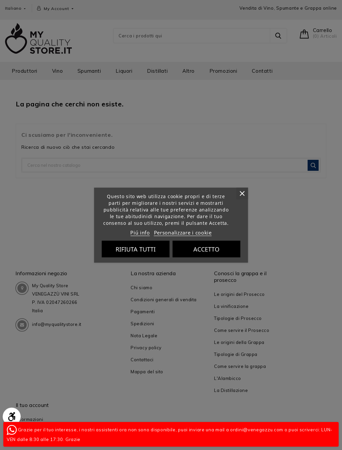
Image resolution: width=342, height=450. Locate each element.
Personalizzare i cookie (183, 232)
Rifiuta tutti (136, 249)
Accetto (206, 249)
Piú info (140, 232)
